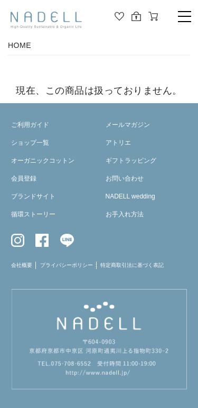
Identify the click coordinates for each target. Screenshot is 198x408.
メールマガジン (128, 124)
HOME (19, 45)
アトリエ (118, 142)
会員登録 (23, 178)
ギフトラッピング (131, 160)
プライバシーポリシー (66, 265)
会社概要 (21, 265)
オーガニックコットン (42, 160)
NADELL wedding (130, 196)
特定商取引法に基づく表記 (132, 265)
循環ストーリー (33, 214)
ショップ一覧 (30, 142)
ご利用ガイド (30, 124)
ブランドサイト (33, 196)
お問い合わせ (125, 178)
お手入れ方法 (125, 214)
